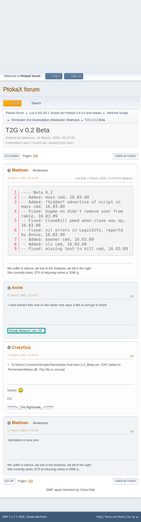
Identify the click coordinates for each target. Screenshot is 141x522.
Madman (72, 120)
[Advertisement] (70, 35)
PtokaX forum (21, 89)
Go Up (9, 481)
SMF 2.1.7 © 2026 (14, 516)
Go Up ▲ (132, 516)
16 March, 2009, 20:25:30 (22, 178)
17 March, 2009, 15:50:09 (22, 355)
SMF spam (54, 490)
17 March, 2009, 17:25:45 (22, 430)
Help (99, 516)
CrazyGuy (21, 347)
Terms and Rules (115, 516)
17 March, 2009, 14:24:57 (22, 295)
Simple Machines (36, 516)
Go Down (12, 156)
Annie (17, 287)
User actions (125, 156)
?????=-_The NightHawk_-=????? (30, 407)
